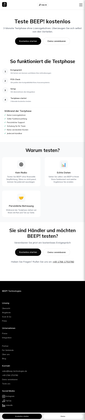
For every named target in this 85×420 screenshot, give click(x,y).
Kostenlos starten (28, 41)
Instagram (8, 396)
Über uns (6, 354)
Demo (63, 416)
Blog (4, 358)
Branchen (7, 341)
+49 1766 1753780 (63, 262)
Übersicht (6, 308)
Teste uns (6, 383)
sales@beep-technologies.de (14, 371)
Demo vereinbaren (57, 41)
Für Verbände (8, 350)
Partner (5, 346)
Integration (7, 337)
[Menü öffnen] (81, 5)
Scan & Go (6, 317)
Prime (4, 321)
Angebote (6, 312)
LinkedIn (7, 405)
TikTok (6, 401)
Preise (4, 333)
